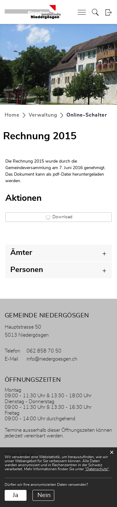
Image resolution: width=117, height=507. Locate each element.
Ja (15, 495)
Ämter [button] (21, 252)
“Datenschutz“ (97, 469)
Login (108, 12)
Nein (44, 495)
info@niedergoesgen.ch (52, 359)
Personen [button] (26, 270)
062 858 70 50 (44, 350)
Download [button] (59, 217)
